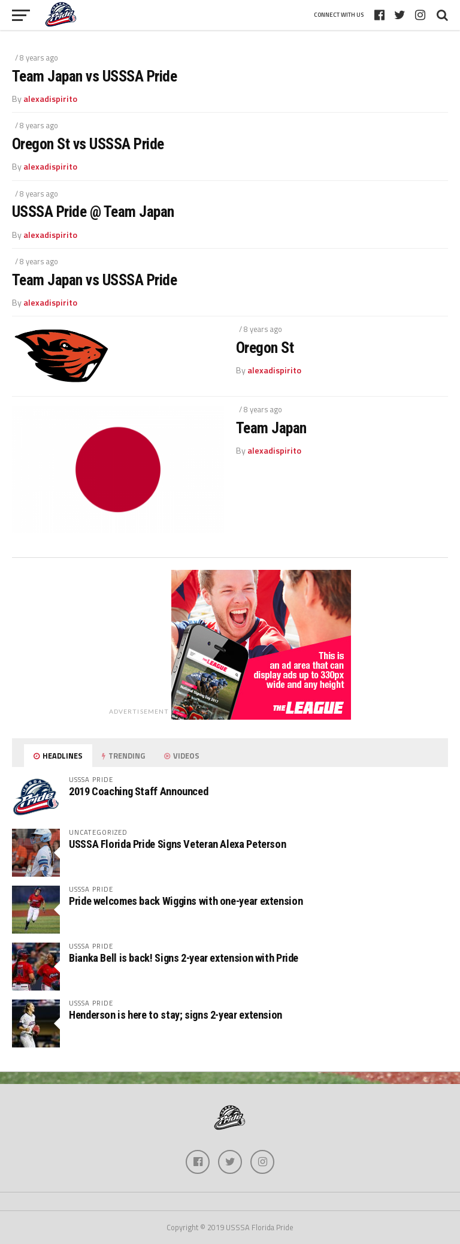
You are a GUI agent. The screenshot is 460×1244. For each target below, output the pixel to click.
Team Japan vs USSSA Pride (94, 76)
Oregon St (264, 347)
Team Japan (271, 427)
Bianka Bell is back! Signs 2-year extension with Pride (183, 958)
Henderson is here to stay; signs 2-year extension (175, 1015)
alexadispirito (50, 98)
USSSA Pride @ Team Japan (93, 211)
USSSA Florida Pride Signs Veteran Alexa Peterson (177, 844)
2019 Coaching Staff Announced (138, 791)
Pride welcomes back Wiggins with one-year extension (185, 901)
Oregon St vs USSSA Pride (88, 143)
